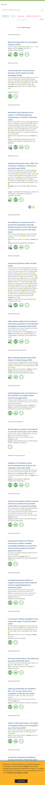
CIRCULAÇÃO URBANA (19, 638)
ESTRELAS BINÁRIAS (19, 703)
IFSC (9, 137)
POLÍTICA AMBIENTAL (14, 443)
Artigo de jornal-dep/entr (15, 422)
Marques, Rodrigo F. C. (14, 281)
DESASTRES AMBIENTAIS (23, 372)
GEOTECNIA (21, 409)
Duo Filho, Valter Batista (28, 271)
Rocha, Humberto (32, 471)
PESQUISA (16, 92)
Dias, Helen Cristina (13, 552)
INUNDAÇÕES (23, 243)
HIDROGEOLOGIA (12, 409)
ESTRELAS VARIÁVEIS (31, 703)
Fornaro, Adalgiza (21, 631)
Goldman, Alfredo (13, 175)
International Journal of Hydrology (21, 634)
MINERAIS (11, 143)
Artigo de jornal (13, 63)
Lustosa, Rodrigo (23, 470)
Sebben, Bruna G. (14, 269)
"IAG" (13, 16)
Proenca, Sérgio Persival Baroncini (17, 77)
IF (30, 48)
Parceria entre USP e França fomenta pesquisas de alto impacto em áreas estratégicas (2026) (21, 73)
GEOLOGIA (32, 407)
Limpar (42, 19)
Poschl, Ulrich (16, 293)
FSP (9, 88)
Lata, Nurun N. (27, 278)
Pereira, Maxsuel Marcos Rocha (18, 629)
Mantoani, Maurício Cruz (14, 276)
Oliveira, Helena (18, 513)
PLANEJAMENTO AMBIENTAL (21, 479)
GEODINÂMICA (24, 407)
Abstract (14, 473)
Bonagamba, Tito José (20, 132)
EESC (16, 86)
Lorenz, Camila (23, 365)
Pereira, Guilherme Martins (22, 510)
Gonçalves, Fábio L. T (29, 276)
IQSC (19, 297)
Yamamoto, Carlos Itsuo (27, 280)
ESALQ (32, 186)
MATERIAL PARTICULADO (20, 519)
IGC (37, 239)
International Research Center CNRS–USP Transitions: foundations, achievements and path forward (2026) (23, 166)
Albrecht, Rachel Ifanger (14, 170)
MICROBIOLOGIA (31, 299)
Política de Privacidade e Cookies (17, 773)
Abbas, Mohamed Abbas (14, 403)
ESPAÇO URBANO (18, 737)
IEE (26, 556)
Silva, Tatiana (11, 508)
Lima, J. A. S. (32, 46)
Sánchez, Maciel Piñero (14, 626)
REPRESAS (24, 443)
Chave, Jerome (27, 179)
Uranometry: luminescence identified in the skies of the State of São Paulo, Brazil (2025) (22, 759)
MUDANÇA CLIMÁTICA (19, 371)
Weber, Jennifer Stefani (16, 290)
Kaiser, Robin (11, 173)
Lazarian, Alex (29, 591)
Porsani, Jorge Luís (32, 401)
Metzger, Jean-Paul (15, 179)
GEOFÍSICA (16, 407)
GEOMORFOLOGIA (18, 333)
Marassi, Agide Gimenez (26, 125)
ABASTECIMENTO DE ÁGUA (21, 441)
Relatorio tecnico (13, 156)
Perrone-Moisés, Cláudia (31, 180)
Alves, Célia (19, 508)
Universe (14, 48)
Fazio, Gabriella (26, 121)
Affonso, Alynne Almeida (14, 234)
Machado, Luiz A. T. (23, 285)
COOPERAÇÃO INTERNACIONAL (22, 192)
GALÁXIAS (16, 668)
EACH (25, 48)
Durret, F (12, 664)
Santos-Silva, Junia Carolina (21, 287)
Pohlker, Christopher (31, 288)
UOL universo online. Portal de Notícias (23, 437)
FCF (26, 86)
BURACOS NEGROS (18, 50)
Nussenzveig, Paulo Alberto (26, 172)
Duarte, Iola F (26, 513)
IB (35, 186)
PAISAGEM (16, 243)
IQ (14, 517)
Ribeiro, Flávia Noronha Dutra (30, 627)
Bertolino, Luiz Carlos (30, 128)
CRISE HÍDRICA (33, 441)
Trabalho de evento (14, 750)
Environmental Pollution (18, 735)
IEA (9, 477)
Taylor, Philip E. (23, 269)
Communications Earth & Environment (22, 295)
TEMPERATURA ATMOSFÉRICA (16, 481)
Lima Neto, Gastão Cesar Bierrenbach (18, 663)
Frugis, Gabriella (25, 328)
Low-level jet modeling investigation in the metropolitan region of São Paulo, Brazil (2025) (23, 621)
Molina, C (24, 46)
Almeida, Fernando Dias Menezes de (20, 182)
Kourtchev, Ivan (28, 292)
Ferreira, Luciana (12, 470)
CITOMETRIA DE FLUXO (14, 301)
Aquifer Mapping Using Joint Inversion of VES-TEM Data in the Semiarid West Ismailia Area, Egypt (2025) (22, 395)
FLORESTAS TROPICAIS (19, 299)
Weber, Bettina (29, 290)
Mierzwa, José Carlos (31, 433)
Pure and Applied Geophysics (20, 405)
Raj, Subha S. (20, 288)
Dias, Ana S (11, 510)
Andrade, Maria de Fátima (22, 731)
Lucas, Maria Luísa (19, 82)
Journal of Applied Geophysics (20, 135)
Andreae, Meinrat (27, 293)
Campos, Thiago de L (13, 46)
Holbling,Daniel (25, 552)
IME (24, 186)
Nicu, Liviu (35, 182)
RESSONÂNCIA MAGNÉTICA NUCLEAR (24, 139)
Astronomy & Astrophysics (19, 666)
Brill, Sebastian (17, 271)
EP (19, 86)
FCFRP (34, 86)
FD (9, 188)
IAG (28, 48)
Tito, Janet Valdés (15, 627)
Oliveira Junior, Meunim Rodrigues (19, 435)
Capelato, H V (34, 663)
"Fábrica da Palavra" (33, 16)
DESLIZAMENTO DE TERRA (20, 558)
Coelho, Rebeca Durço (14, 328)
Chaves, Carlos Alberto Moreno (16, 81)
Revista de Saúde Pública (19, 369)
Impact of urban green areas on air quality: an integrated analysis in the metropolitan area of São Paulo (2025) (23, 725)
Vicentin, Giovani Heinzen (15, 589)
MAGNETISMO (12, 141)
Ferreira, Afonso (21, 173)
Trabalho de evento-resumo (16, 455)
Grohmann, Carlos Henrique (15, 236)
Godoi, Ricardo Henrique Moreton (17, 267)
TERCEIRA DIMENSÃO (19, 598)
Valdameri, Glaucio (13, 273)
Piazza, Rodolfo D (25, 281)
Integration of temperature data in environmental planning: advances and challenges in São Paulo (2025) (21, 465)
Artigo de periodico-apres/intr (17, 350)
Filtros (5, 16)
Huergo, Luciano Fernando (26, 273)
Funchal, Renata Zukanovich (25, 79)
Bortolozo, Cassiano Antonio (19, 401)
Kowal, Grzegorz (26, 589)
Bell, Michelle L (16, 364)
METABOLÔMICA (18, 520)
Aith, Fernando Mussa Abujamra (23, 84)
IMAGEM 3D (31, 243)
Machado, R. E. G (21, 664)
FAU (36, 475)
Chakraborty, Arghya (13, 695)
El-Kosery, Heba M (13, 400)
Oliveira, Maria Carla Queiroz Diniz (17, 730)
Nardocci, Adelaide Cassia (29, 364)
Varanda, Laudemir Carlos (15, 292)
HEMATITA (19, 141)
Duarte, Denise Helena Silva (17, 471)
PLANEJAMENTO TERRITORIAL (16, 335)
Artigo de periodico (14, 34)
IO (18, 186)
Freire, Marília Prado (29, 234)
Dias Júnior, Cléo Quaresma (27, 274)
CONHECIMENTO (20, 194)
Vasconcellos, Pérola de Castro (16, 511)
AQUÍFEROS (28, 409)
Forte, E (30, 400)
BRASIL (32, 372)
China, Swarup (17, 280)
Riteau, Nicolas (24, 175)
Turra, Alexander (27, 170)
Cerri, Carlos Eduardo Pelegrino (28, 177)
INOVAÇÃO (18, 195)
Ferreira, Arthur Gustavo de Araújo (29, 127)
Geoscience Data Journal (19, 331)
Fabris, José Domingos (16, 128)
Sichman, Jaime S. (32, 173)
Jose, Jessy (22, 695)
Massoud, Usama (23, 400)
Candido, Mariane (13, 127)
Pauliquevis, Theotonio (21, 283)
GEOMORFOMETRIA (29, 333)
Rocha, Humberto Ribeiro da (15, 433)
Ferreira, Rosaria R (13, 274)
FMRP (28, 186)
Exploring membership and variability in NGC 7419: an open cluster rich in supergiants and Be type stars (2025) (22, 691)
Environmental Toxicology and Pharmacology (24, 515)
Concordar (21, 781)
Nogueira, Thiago (12, 365)
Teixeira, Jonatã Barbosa (14, 121)
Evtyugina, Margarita (29, 508)
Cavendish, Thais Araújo (14, 362)
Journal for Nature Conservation (21, 239)
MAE (29, 86)
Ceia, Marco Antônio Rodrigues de (17, 130)
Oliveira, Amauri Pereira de (30, 626)
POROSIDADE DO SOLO (29, 141)
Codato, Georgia (32, 631)
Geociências (15, 556)
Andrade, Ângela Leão (27, 123)
